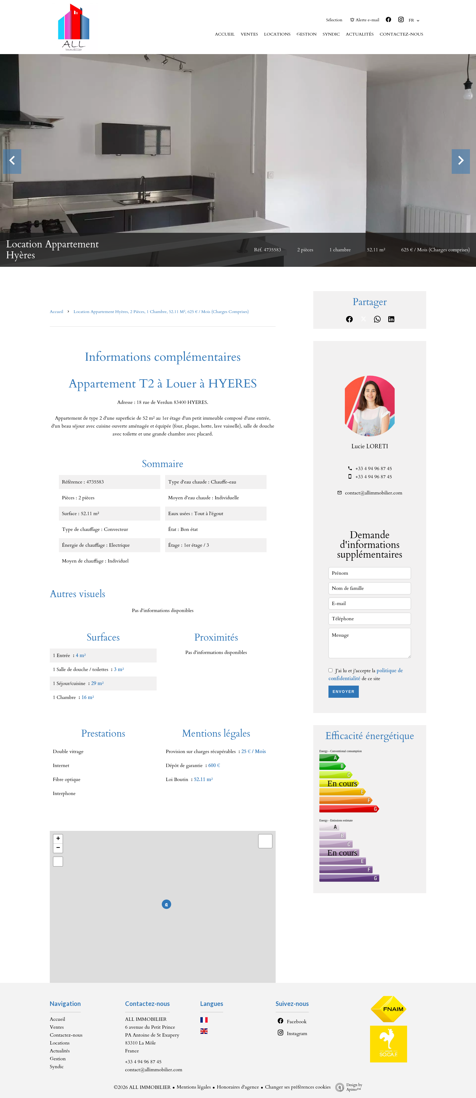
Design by (347, 1087)
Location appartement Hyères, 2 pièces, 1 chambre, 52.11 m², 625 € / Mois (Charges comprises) (161, 312)
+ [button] (58, 839)
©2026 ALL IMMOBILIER (142, 1087)
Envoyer (344, 692)
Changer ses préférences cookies (298, 1087)
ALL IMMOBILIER (146, 1019)
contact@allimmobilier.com (373, 493)
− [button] (58, 848)
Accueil (56, 312)
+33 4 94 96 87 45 (373, 468)
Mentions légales (194, 1087)
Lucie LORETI (370, 446)
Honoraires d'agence (238, 1087)
